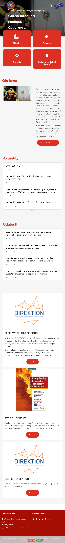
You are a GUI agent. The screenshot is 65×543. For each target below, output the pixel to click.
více (17, 38)
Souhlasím (39, 540)
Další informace (48, 143)
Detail (32, 362)
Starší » (32, 211)
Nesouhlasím (31, 540)
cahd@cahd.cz (8, 525)
